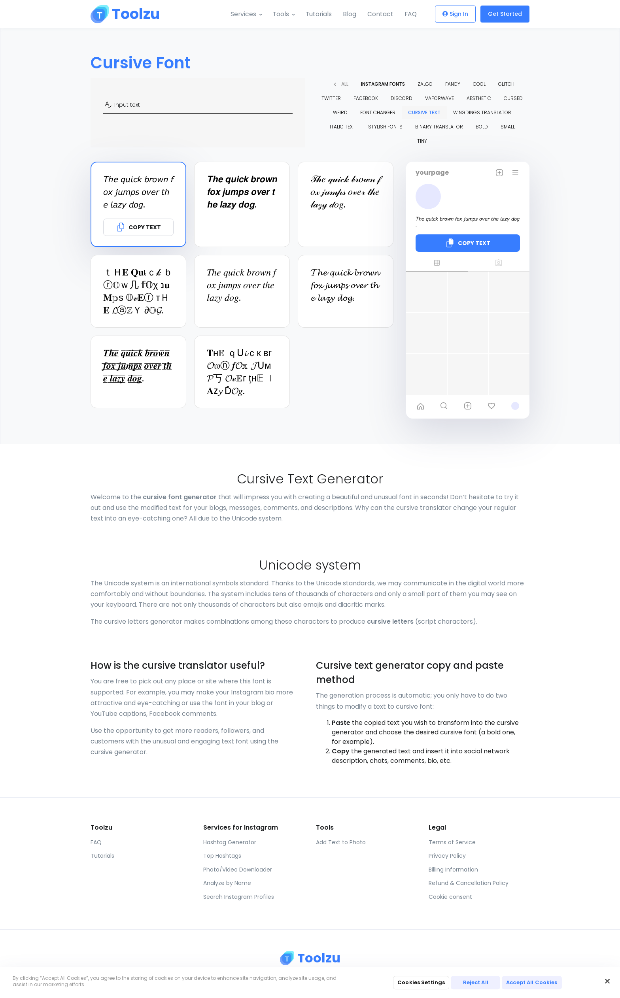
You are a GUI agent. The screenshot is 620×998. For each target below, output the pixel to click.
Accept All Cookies (531, 982)
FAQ (410, 14)
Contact (380, 14)
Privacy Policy (447, 856)
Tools (278, 14)
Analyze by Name (227, 883)
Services (240, 14)
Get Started (505, 14)
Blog (348, 14)
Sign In (455, 14)
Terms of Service (452, 842)
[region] (310, 982)
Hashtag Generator (229, 842)
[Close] (607, 981)
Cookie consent (450, 897)
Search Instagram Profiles (238, 897)
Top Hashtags (222, 856)
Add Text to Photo (341, 842)
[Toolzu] (120, 14)
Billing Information (453, 869)
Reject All (475, 982)
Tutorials (317, 14)
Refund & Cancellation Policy (468, 883)
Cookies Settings (421, 982)
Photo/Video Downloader (237, 869)
